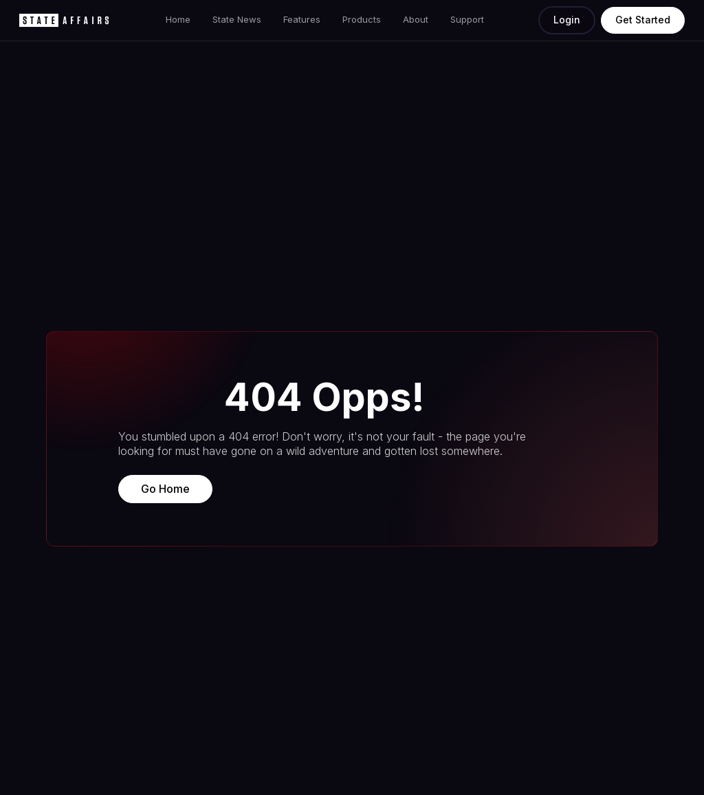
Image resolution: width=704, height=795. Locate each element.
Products (361, 19)
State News (236, 19)
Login (566, 19)
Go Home (165, 489)
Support (467, 19)
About (415, 19)
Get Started (642, 19)
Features (301, 19)
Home (178, 19)
